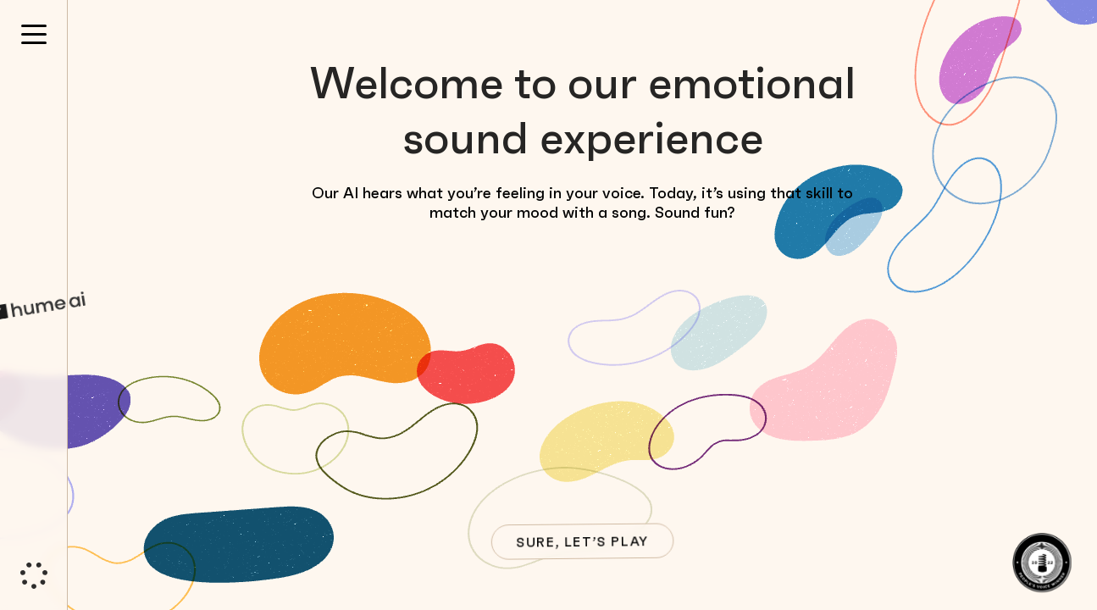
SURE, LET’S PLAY (581, 541)
